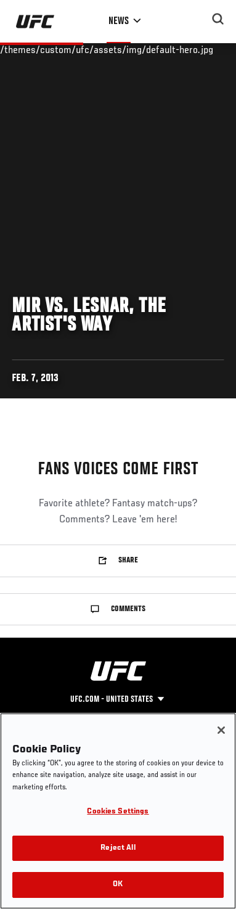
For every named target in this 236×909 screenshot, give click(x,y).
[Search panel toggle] (218, 19)
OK (118, 885)
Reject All (117, 848)
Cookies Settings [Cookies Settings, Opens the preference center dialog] (118, 812)
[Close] (221, 730)
